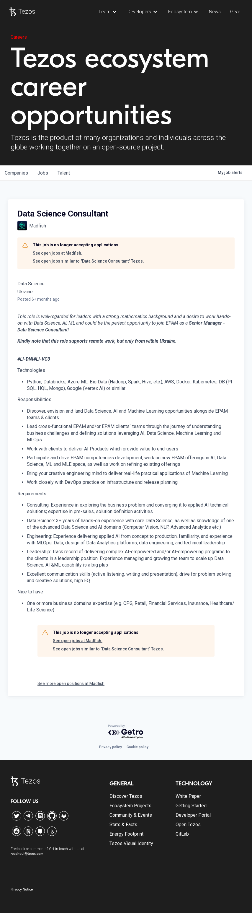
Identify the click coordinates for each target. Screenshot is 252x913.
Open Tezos (188, 824)
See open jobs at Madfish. (57, 253)
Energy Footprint (126, 834)
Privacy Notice (22, 889)
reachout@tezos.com (27, 854)
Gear (235, 11)
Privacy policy (110, 747)
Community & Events (130, 815)
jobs (42, 173)
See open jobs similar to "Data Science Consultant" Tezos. (88, 261)
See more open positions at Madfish (70, 683)
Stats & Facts (123, 824)
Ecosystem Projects (130, 805)
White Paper (188, 796)
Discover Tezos (125, 796)
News (215, 11)
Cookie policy (137, 747)
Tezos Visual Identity (131, 843)
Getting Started (191, 805)
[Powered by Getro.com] (126, 732)
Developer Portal (193, 815)
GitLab (182, 834)
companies (16, 173)
